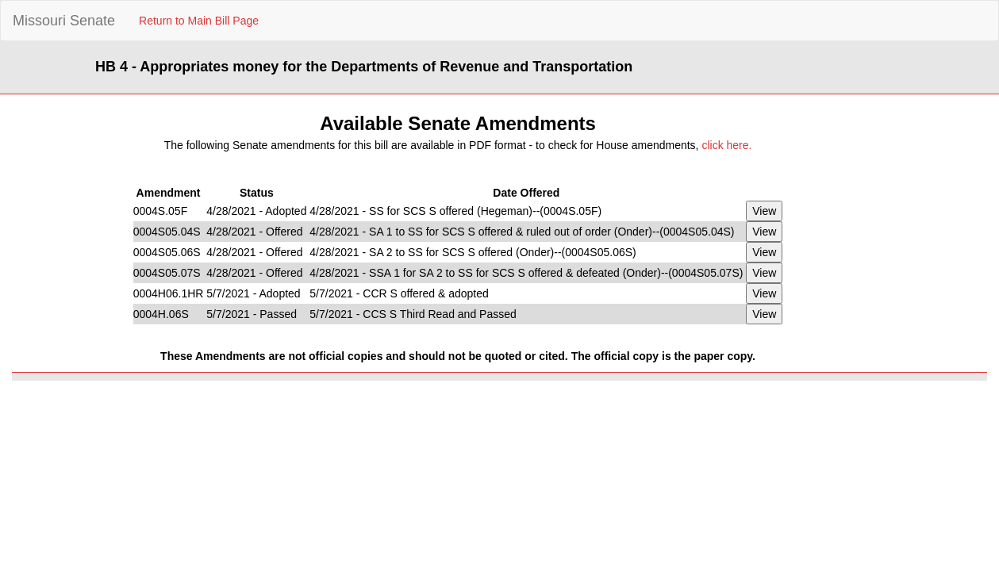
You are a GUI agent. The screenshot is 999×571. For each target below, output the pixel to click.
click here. (726, 145)
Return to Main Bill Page (199, 20)
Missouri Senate (64, 21)
